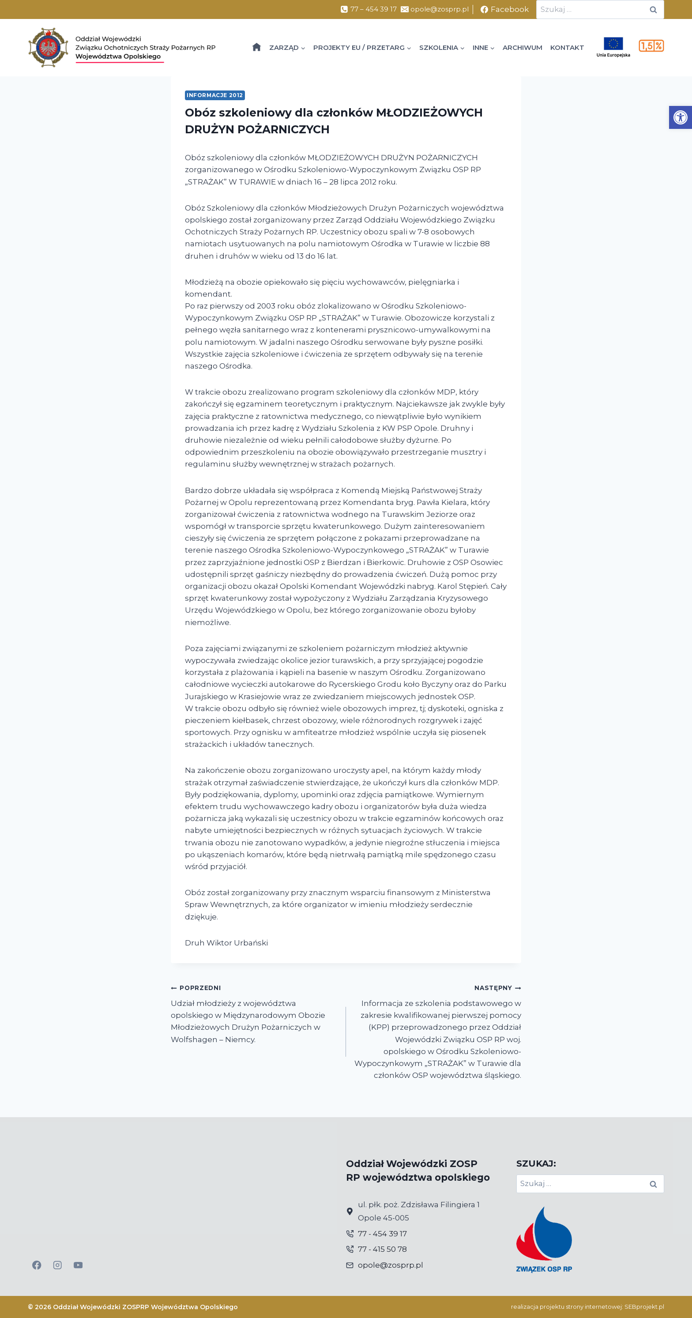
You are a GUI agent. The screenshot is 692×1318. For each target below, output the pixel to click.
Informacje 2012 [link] (215, 95)
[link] (680, 117)
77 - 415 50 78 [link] (382, 1249)
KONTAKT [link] (567, 47)
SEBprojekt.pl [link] (644, 1306)
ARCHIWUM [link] (522, 47)
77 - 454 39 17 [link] (382, 1233)
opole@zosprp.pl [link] (390, 1265)
